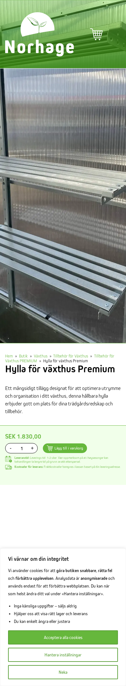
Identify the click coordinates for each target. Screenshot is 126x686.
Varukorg (96, 34)
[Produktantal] (21, 448)
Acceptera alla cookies (63, 637)
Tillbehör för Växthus (70, 356)
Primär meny (114, 34)
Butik (23, 356)
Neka (63, 672)
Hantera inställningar (63, 654)
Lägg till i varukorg (68, 448)
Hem (9, 356)
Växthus (40, 356)
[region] (63, 617)
